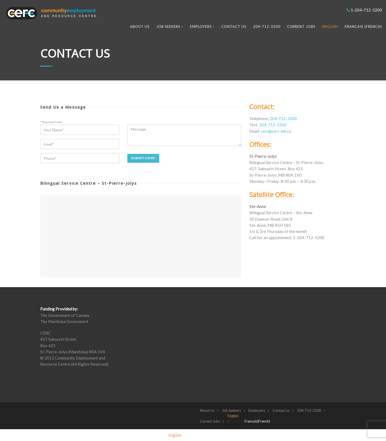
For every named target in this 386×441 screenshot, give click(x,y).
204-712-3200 (266, 26)
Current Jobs (301, 26)
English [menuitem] (174, 435)
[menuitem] (233, 415)
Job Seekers (169, 26)
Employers (202, 26)
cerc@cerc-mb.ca (276, 131)
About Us (140, 26)
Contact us (233, 26)
